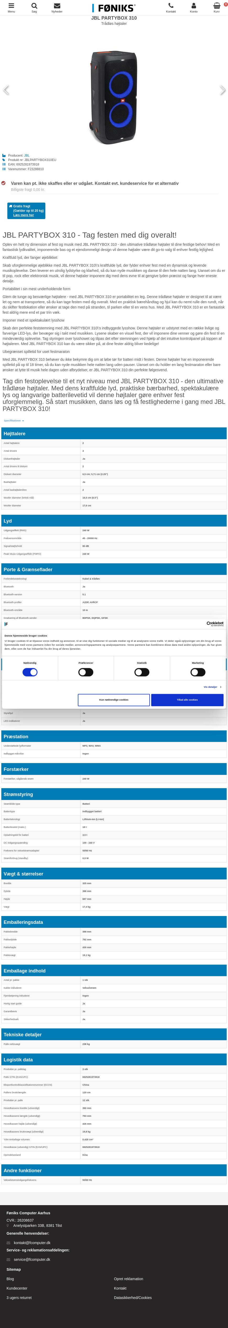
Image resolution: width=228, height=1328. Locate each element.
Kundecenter (17, 1288)
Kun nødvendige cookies (113, 700)
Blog (10, 1279)
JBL (27, 155)
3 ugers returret (19, 1298)
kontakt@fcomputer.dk (32, 1243)
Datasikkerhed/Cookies (133, 1298)
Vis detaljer (210, 687)
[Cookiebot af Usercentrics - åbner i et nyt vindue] (201, 624)
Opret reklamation (128, 1279)
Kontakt (120, 1288)
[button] (14, 420)
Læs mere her (23, 215)
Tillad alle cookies (187, 700)
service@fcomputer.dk (32, 1259)
